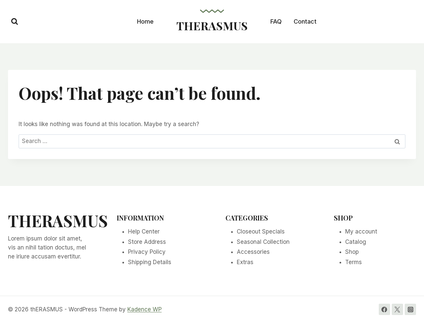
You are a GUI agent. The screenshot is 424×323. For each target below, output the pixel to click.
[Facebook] (384, 309)
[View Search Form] (14, 21)
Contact (305, 21)
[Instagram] (410, 309)
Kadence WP (144, 309)
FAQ (276, 21)
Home (145, 21)
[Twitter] (397, 309)
